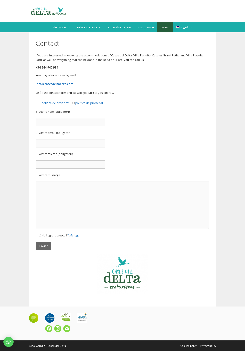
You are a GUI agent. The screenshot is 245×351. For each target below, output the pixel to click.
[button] (8, 342)
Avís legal (74, 235)
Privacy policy (208, 345)
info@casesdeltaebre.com (54, 84)
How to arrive (145, 27)
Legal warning (37, 345)
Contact (165, 27)
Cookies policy (188, 345)
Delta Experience (90, 27)
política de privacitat (55, 103)
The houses (63, 27)
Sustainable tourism (119, 27)
